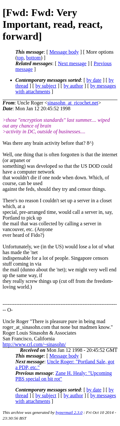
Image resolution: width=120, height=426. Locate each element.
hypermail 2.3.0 (69, 412)
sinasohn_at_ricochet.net (72, 102)
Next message (72, 63)
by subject (46, 86)
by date (93, 80)
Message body (64, 52)
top (20, 57)
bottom (33, 57)
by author (73, 86)
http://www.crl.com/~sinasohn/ (34, 344)
